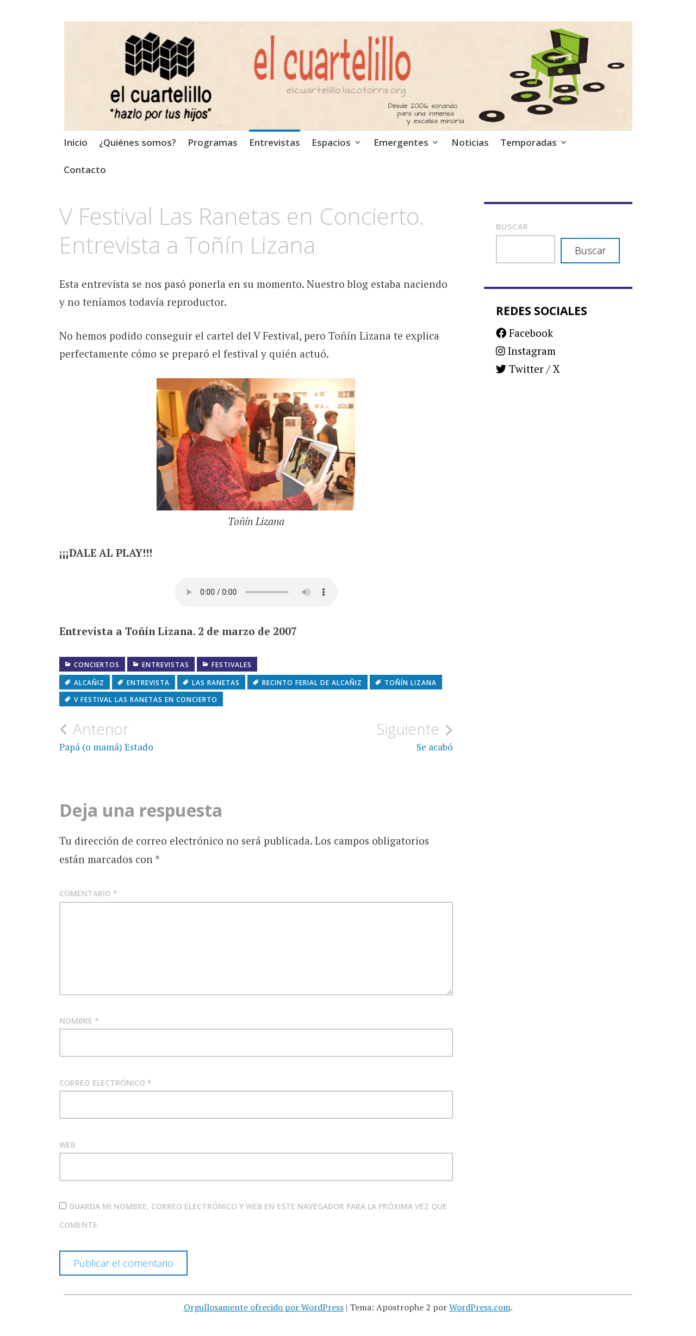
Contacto (85, 169)
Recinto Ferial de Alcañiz (312, 682)
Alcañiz (89, 682)
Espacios (331, 142)
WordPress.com (480, 1307)
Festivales (232, 664)
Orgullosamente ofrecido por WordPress (264, 1307)
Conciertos (97, 664)
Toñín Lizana (410, 682)
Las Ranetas (216, 682)
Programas (213, 142)
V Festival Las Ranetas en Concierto (145, 699)
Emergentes (401, 142)
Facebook (524, 333)
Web (67, 1145)
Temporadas (528, 142)
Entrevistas (274, 142)
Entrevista (148, 682)
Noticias (470, 142)
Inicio (76, 142)
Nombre (79, 1020)
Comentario (88, 893)
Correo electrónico (105, 1083)
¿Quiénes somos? (137, 142)
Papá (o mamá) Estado (157, 736)
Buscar (512, 226)
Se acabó (354, 736)
